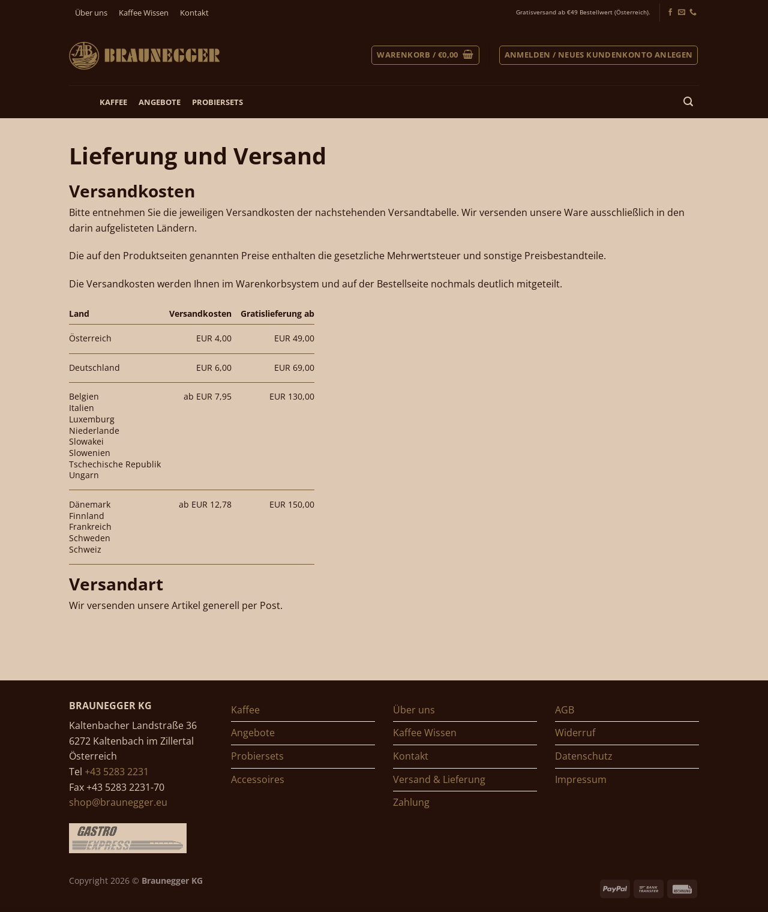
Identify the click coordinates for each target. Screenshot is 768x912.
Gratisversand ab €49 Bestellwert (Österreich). (583, 12)
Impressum (581, 779)
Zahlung (411, 802)
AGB (564, 709)
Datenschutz (584, 756)
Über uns (91, 12)
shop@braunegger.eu (118, 802)
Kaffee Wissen (144, 12)
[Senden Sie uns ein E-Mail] (681, 12)
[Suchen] (688, 101)
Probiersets (217, 102)
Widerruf (575, 732)
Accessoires (257, 779)
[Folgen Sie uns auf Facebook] (670, 12)
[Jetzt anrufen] (693, 12)
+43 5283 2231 (117, 771)
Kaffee (113, 102)
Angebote (160, 102)
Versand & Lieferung (439, 779)
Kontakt (194, 12)
